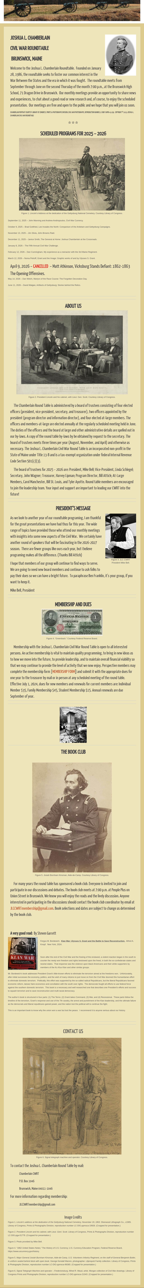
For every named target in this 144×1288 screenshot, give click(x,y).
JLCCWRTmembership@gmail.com (31, 908)
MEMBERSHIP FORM (63, 672)
